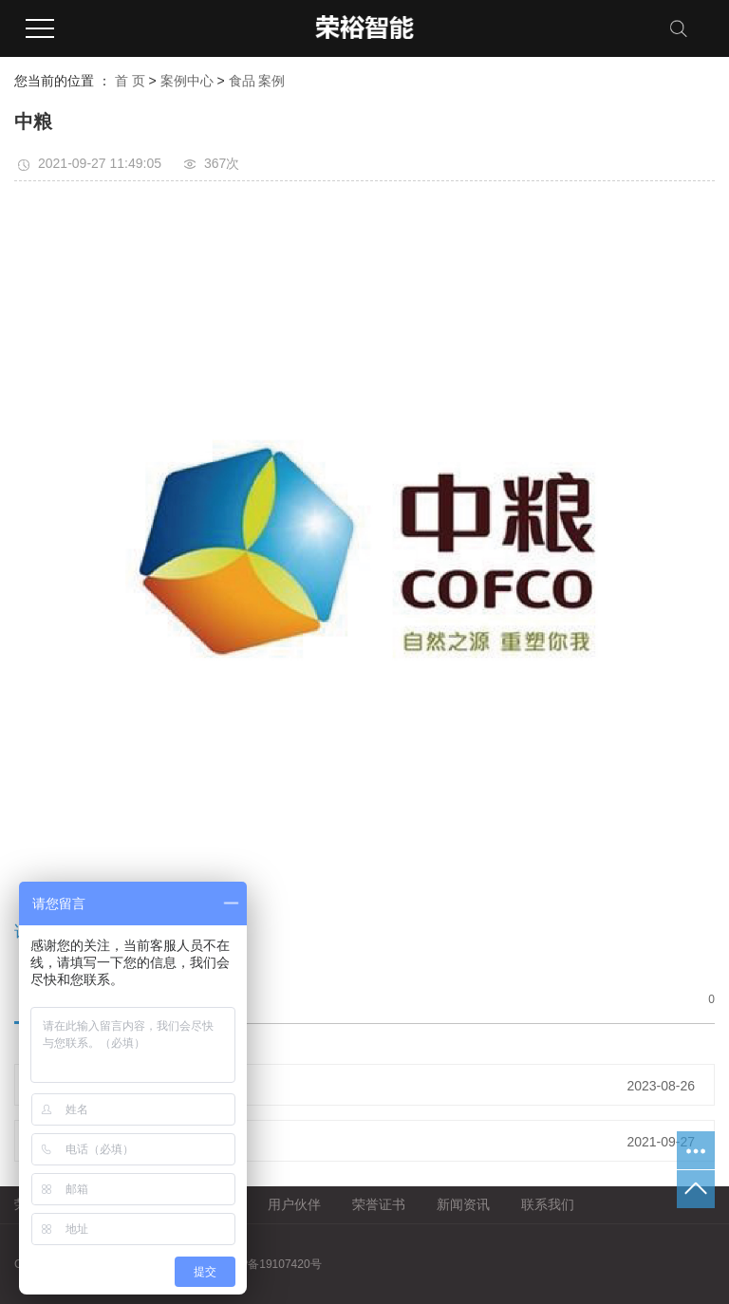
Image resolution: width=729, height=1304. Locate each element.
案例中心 (187, 80)
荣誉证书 (378, 1204)
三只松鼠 (104, 1140)
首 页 (130, 80)
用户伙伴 (294, 1204)
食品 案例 (257, 80)
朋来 (91, 1084)
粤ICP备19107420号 (269, 1264)
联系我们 (547, 1204)
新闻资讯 (463, 1204)
